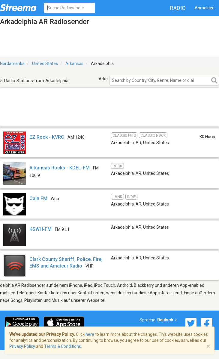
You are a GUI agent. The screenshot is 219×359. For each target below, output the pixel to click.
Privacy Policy (22, 346)
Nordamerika (12, 63)
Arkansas (74, 63)
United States (45, 63)
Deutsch (167, 319)
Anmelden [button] (204, 7)
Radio (178, 8)
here (90, 334)
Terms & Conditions (62, 346)
